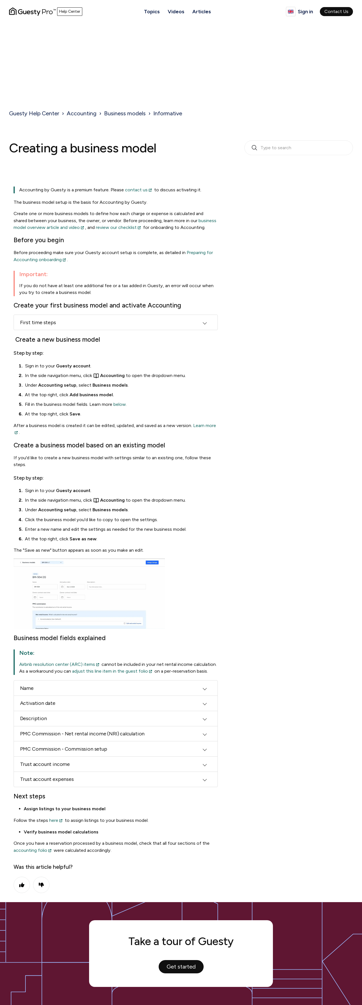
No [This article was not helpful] (41, 885)
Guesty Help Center (34, 113)
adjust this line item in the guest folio (110, 671)
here (53, 820)
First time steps (38, 322)
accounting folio (30, 850)
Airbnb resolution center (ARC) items (57, 664)
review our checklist (116, 227)
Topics (152, 11)
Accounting (81, 113)
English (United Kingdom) (291, 11)
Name (27, 688)
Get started (181, 966)
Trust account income (45, 764)
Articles (201, 11)
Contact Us (336, 11)
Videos (176, 11)
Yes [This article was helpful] (22, 885)
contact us (136, 189)
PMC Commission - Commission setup (63, 749)
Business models (125, 113)
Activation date (37, 703)
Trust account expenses (47, 779)
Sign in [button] (305, 11)
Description (33, 718)
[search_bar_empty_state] (298, 147)
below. (119, 404)
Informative (167, 113)
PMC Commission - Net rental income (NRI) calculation (82, 734)
